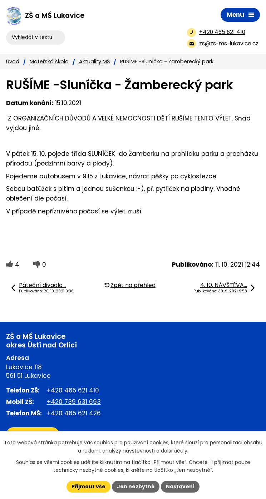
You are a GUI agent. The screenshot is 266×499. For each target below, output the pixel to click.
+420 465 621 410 (73, 390)
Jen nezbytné (135, 486)
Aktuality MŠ (94, 61)
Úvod (12, 61)
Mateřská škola (49, 61)
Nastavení (180, 486)
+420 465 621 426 (74, 413)
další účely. (174, 450)
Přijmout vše (88, 486)
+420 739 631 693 (74, 401)
